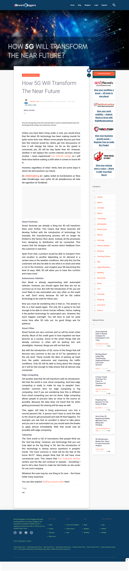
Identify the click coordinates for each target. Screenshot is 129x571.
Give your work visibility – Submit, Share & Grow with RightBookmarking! (104, 116)
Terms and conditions (72, 525)
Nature (99, 213)
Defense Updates (103, 246)
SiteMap (103, 532)
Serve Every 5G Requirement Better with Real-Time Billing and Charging (103, 420)
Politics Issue (102, 229)
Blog (79, 5)
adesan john (35, 101)
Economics (101, 305)
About (50, 525)
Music (99, 283)
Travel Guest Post (19, 547)
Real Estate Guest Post (63, 547)
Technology (101, 219)
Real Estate (101, 278)
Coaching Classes (103, 256)
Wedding (100, 273)
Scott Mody (100, 449)
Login (96, 5)
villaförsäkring (32, 176)
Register (104, 5)
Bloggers (88, 5)
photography (102, 224)
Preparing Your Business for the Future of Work (102, 402)
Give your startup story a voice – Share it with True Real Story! (104, 170)
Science (100, 310)
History (100, 197)
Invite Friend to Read (104, 73)
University (101, 294)
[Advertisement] (51, 202)
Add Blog (86, 532)
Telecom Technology (31, 75)
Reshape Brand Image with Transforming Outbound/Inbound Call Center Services (102, 359)
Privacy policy (70, 528)
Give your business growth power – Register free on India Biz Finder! (104, 141)
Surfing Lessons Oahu (53, 481)
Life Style (100, 208)
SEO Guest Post (49, 547)
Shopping (100, 300)
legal (67, 532)
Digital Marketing (103, 267)
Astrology (100, 240)
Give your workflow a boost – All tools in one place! (104, 93)
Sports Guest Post (93, 547)
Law (98, 289)
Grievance (52, 532)
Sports (99, 202)
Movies (100, 235)
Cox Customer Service (69, 458)
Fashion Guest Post (79, 547)
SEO (98, 262)
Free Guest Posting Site (25, 549)
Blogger (99, 408)
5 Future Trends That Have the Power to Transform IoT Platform (101, 381)
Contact (51, 528)
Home (72, 5)
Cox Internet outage (61, 156)
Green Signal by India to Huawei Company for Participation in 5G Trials (102, 336)
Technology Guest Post (34, 547)
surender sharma (102, 344)
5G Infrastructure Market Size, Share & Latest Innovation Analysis (103, 442)
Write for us (52, 536)
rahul (98, 368)
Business (100, 251)
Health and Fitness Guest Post (60, 549)
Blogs (85, 525)
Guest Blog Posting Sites (42, 549)
